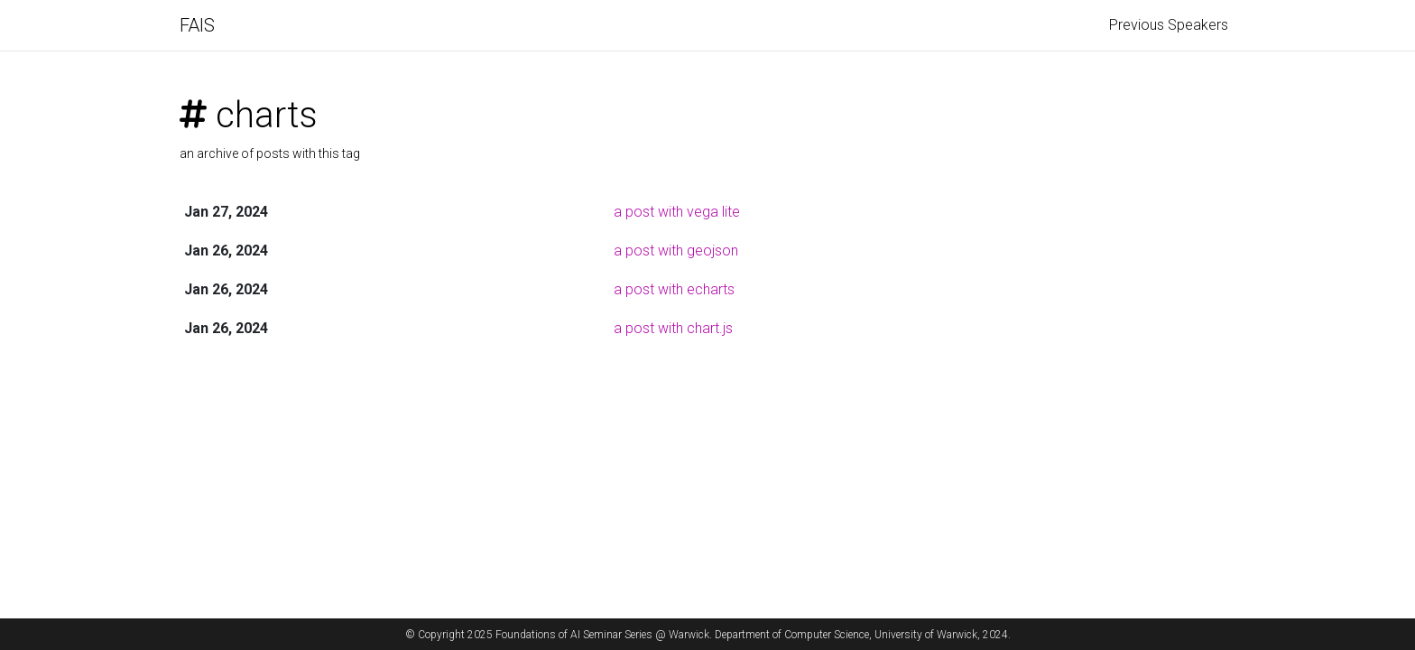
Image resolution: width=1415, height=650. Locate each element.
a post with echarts (674, 289)
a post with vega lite (677, 211)
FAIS (197, 25)
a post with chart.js (673, 328)
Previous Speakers (1168, 24)
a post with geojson (676, 250)
